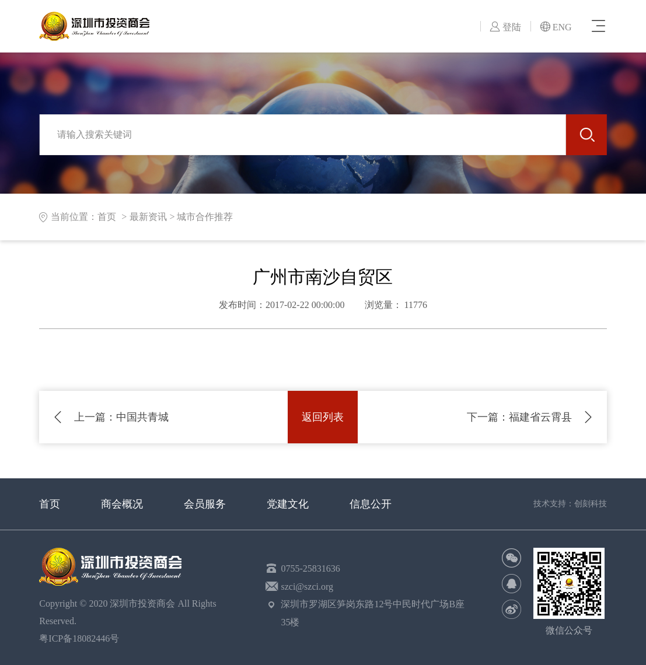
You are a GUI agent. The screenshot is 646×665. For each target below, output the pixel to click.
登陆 (505, 27)
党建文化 (288, 504)
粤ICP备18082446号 (81, 638)
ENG (556, 27)
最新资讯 (148, 217)
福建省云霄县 (519, 417)
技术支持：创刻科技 (570, 503)
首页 (49, 504)
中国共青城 (121, 417)
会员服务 (205, 504)
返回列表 (323, 417)
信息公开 (371, 504)
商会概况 (122, 504)
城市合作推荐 (205, 217)
